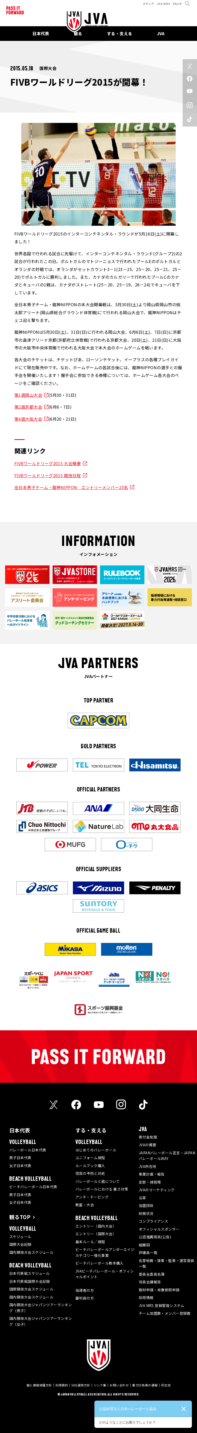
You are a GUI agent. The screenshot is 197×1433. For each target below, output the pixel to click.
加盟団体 (146, 1205)
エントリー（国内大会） (95, 1226)
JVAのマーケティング (157, 1189)
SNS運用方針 (80, 1385)
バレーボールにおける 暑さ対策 (101, 1189)
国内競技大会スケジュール (31, 1252)
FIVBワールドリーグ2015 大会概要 (47, 463)
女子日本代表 (20, 1165)
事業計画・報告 (152, 1174)
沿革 (142, 1197)
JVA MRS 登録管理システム (161, 1305)
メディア (148, 4)
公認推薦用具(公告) (155, 1236)
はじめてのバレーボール (95, 1149)
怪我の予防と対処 (90, 1173)
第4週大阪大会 (28, 419)
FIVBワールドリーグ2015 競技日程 (47, 475)
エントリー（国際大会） (95, 1233)
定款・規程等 (150, 1182)
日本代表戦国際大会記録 (29, 1281)
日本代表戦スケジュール (29, 1273)
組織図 (144, 1244)
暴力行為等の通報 (145, 1385)
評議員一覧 (148, 1252)
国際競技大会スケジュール (31, 1289)
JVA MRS (163, 4)
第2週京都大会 (28, 407)
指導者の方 (84, 1290)
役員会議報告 (150, 1281)
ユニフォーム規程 (90, 1157)
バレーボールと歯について (97, 1181)
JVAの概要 (147, 1144)
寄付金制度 (148, 1137)
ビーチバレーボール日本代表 (33, 1186)
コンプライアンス (153, 1221)
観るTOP (20, 1217)
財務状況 (146, 1213)
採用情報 (146, 1297)
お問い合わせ (119, 1385)
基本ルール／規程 (90, 1241)
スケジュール (20, 1236)
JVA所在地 (147, 1166)
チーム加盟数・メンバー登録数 (165, 1313)
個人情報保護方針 (39, 1385)
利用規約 (61, 1385)
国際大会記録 (20, 1244)
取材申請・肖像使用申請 (159, 1289)
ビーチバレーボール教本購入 (99, 1263)
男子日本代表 (20, 1157)
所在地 (166, 1385)
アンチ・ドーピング (92, 1197)
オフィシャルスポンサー (159, 1229)
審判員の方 (84, 1298)
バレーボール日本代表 (27, 1149)
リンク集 (100, 1385)
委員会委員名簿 (152, 1274)
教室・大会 (84, 1204)
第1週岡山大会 (28, 395)
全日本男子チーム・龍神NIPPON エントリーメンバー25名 (71, 487)
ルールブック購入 (90, 1165)
